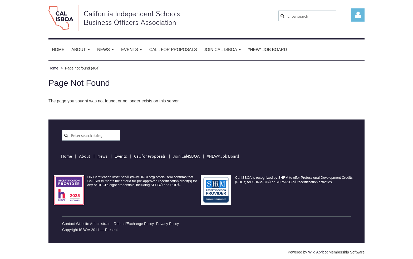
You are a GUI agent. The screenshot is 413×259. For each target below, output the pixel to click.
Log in (358, 15)
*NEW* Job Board (223, 155)
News (102, 155)
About (84, 155)
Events (121, 155)
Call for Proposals (150, 155)
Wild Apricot (318, 252)
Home (53, 68)
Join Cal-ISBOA (186, 155)
